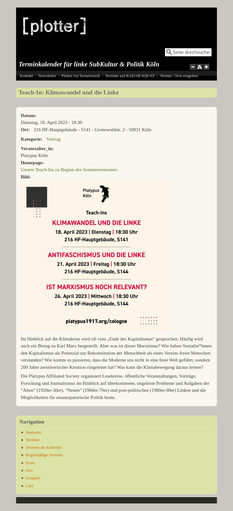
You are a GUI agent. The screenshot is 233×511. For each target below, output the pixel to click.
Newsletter (47, 75)
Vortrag (53, 139)
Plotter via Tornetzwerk (80, 75)
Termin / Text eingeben (179, 75)
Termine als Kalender (44, 447)
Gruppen (33, 477)
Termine (33, 439)
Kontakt (26, 75)
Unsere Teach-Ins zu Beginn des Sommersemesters (69, 169)
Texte (30, 462)
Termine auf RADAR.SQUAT (130, 75)
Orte (29, 470)
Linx (30, 485)
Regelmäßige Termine (44, 454)
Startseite (33, 432)
